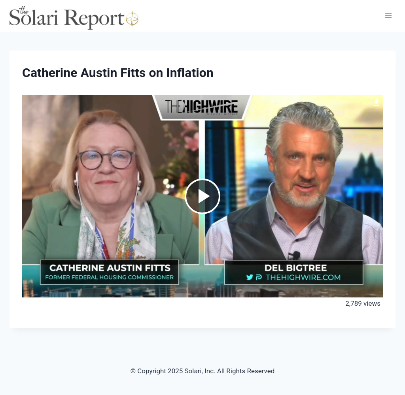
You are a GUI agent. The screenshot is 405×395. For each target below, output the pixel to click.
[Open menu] (388, 15)
